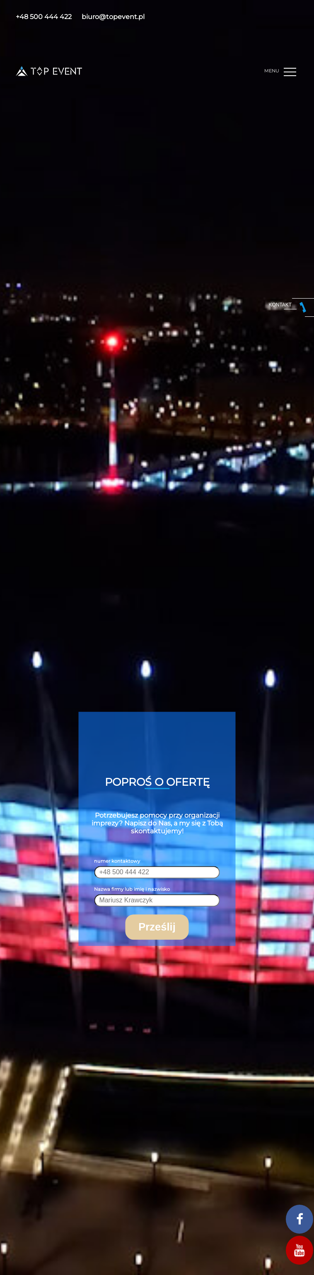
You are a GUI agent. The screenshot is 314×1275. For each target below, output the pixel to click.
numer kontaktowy (117, 861)
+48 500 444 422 (44, 17)
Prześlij (157, 927)
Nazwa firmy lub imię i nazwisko (132, 889)
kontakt (280, 305)
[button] (291, 72)
